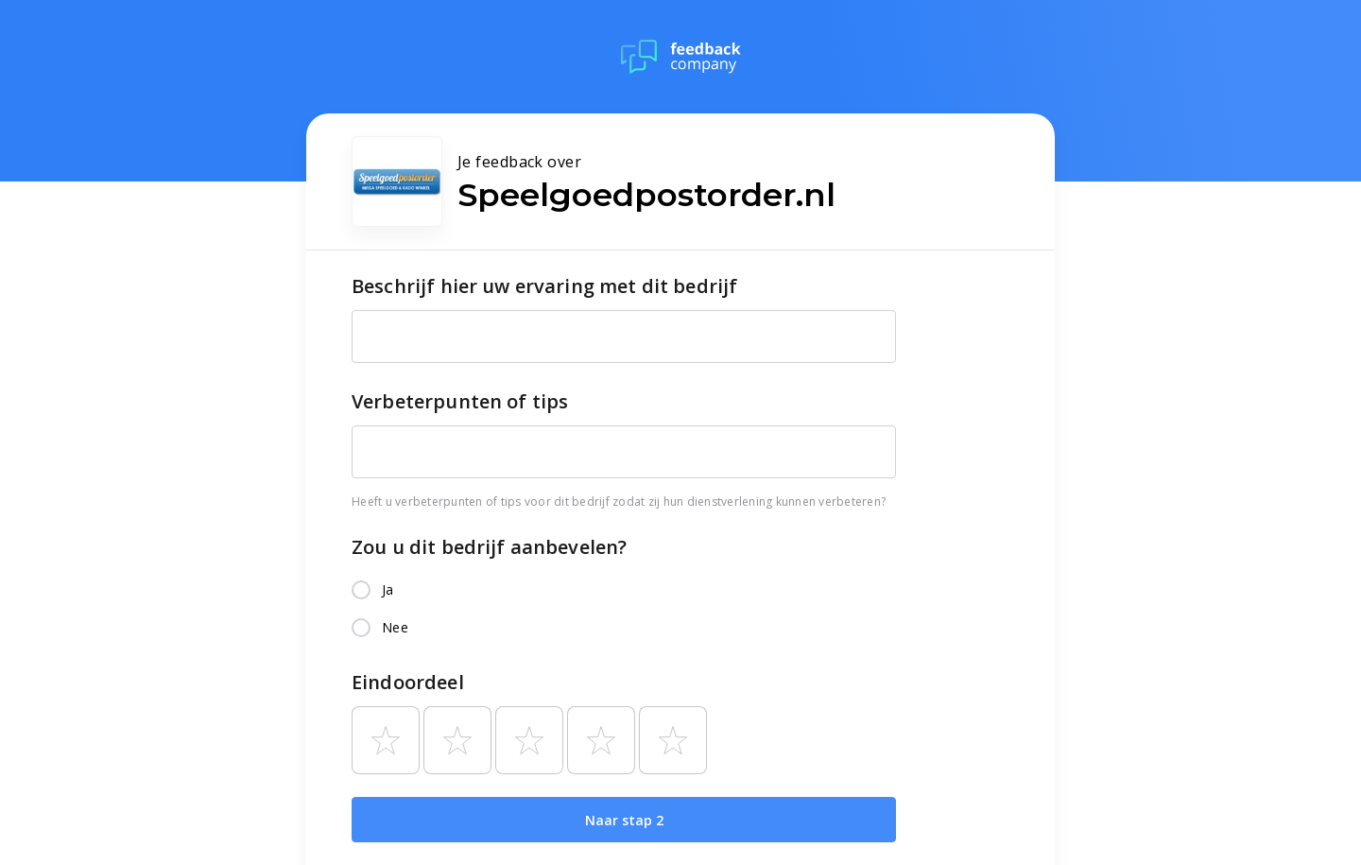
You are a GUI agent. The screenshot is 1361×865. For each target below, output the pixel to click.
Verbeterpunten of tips (460, 401)
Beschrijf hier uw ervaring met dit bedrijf (544, 286)
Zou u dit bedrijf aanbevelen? (489, 547)
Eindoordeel (408, 682)
